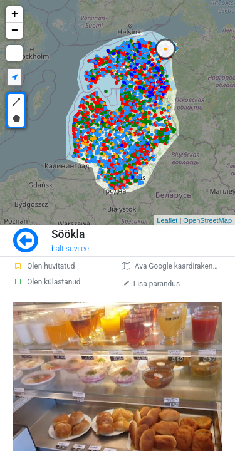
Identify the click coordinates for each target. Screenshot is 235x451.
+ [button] (14, 14)
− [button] (14, 30)
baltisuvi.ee (70, 248)
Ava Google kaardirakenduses (177, 266)
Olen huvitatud (44, 266)
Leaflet (167, 220)
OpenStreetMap (207, 220)
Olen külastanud (46, 281)
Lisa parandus (151, 283)
